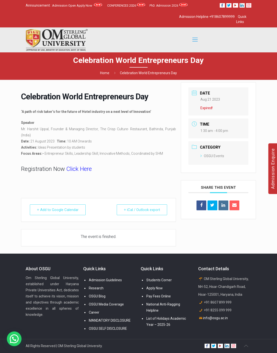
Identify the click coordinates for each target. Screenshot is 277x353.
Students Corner (159, 280)
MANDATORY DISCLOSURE (110, 320)
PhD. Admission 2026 (169, 5)
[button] (14, 338)
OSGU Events (212, 156)
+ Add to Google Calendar (58, 210)
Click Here (79, 168)
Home (104, 73)
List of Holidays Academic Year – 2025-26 (166, 322)
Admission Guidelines (105, 280)
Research (96, 288)
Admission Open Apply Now (77, 5)
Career (94, 312)
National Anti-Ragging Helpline (163, 307)
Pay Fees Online (158, 296)
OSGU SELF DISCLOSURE (108, 328)
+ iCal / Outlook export (142, 210)
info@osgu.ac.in (215, 318)
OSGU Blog (97, 296)
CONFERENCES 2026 (126, 5)
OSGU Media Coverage (106, 304)
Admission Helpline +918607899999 (207, 17)
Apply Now (154, 288)
